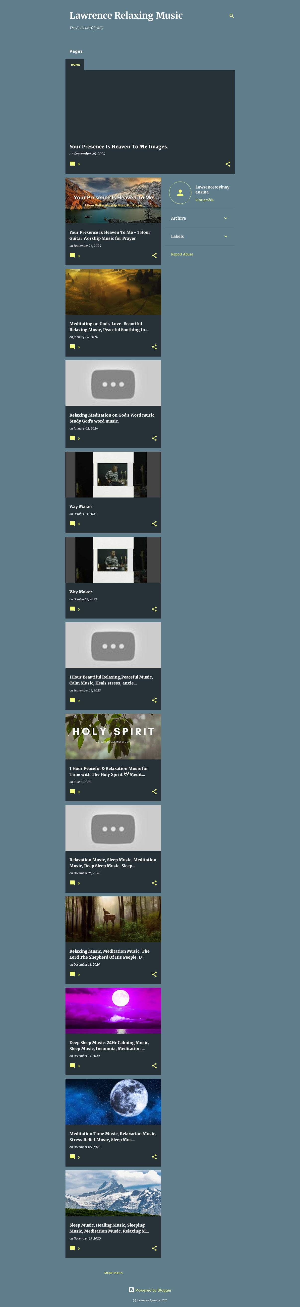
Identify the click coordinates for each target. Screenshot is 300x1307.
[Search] (232, 16)
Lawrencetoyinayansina (212, 189)
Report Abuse (182, 254)
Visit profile (204, 199)
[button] (228, 164)
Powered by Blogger (150, 1289)
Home (75, 64)
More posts (113, 1273)
